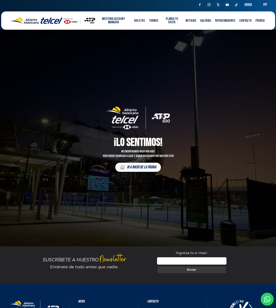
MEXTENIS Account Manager (113, 20)
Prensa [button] (260, 21)
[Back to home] (52, 21)
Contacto (245, 21)
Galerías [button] (205, 21)
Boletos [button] (139, 21)
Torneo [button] (153, 21)
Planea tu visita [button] (172, 20)
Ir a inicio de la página (138, 167)
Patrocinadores (225, 21)
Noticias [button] (191, 21)
